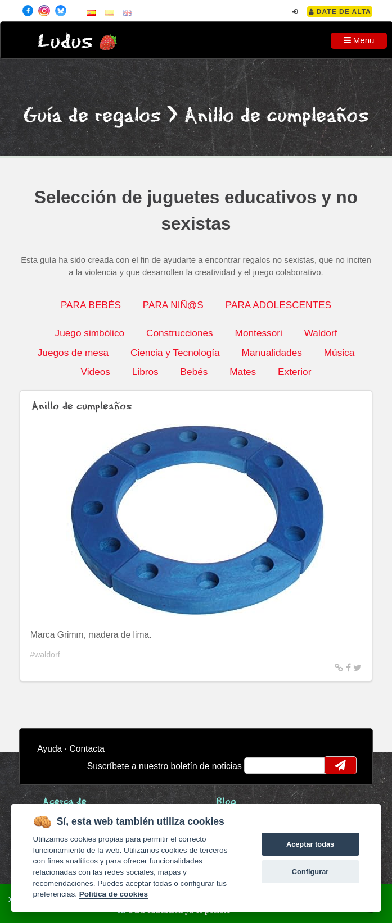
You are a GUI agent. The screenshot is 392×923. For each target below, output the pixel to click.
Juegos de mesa (73, 352)
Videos (95, 371)
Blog (226, 802)
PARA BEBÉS (91, 304)
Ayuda (49, 748)
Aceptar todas (310, 844)
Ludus (65, 42)
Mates (242, 371)
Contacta (87, 748)
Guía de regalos (92, 116)
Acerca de (65, 802)
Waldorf (320, 333)
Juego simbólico (90, 333)
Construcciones (179, 333)
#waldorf (45, 654)
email (260, 765)
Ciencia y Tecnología (175, 352)
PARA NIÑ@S (173, 304)
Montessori (258, 333)
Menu (359, 40)
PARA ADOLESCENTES (278, 304)
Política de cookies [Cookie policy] (113, 894)
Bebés (194, 371)
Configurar (310, 871)
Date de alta (340, 12)
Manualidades (272, 352)
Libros (145, 371)
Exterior (294, 371)
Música (339, 352)
